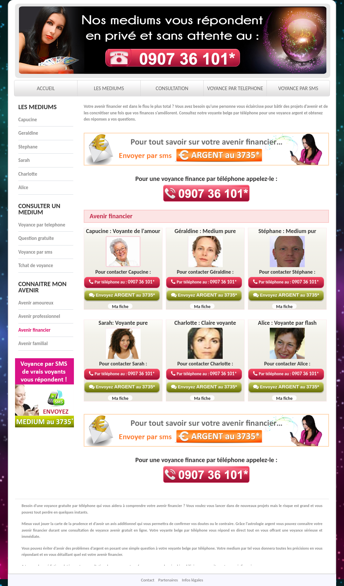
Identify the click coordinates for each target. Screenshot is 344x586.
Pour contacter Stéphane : (287, 272)
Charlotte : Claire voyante (205, 322)
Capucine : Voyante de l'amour (123, 231)
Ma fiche (120, 306)
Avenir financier (34, 330)
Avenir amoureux (35, 303)
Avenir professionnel (39, 316)
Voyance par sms (35, 252)
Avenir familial (33, 343)
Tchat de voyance (35, 265)
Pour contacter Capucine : (123, 272)
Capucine (27, 120)
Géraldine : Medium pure (205, 231)
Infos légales (192, 579)
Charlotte (27, 174)
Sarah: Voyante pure (123, 322)
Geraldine (28, 133)
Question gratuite (36, 238)
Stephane (28, 147)
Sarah (24, 160)
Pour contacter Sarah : (123, 364)
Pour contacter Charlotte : (205, 364)
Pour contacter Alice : (287, 364)
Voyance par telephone (41, 225)
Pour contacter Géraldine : (205, 272)
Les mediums (37, 107)
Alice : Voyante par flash (287, 322)
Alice (23, 187)
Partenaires (168, 579)
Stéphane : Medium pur (287, 231)
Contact (148, 579)
